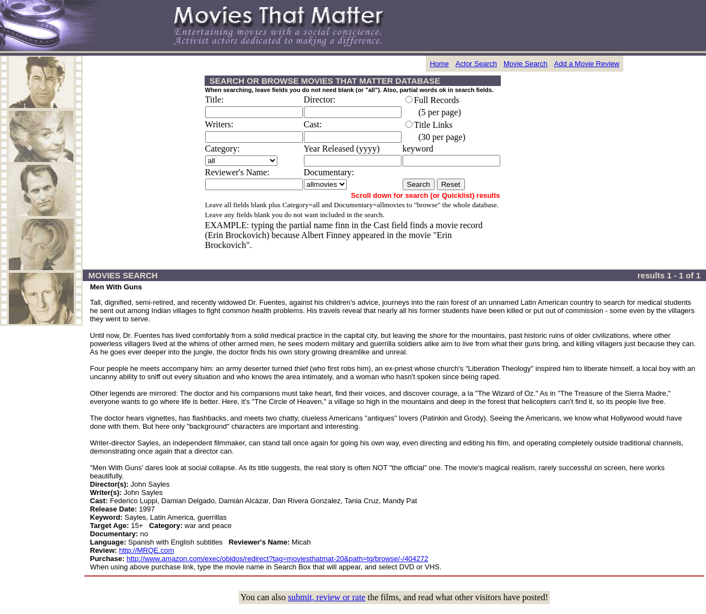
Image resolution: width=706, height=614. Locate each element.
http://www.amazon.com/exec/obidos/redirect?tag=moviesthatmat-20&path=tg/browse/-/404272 (278, 558)
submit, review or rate (326, 597)
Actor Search (476, 64)
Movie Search (525, 64)
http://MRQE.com (146, 550)
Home (439, 64)
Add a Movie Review (587, 64)
